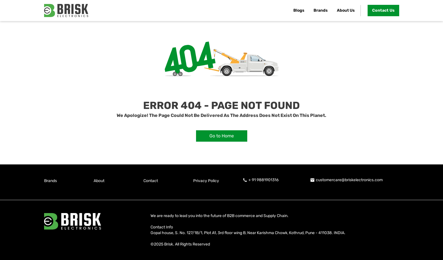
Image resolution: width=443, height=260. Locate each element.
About (99, 180)
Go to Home (221, 136)
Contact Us (383, 10)
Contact (150, 180)
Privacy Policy (206, 180)
